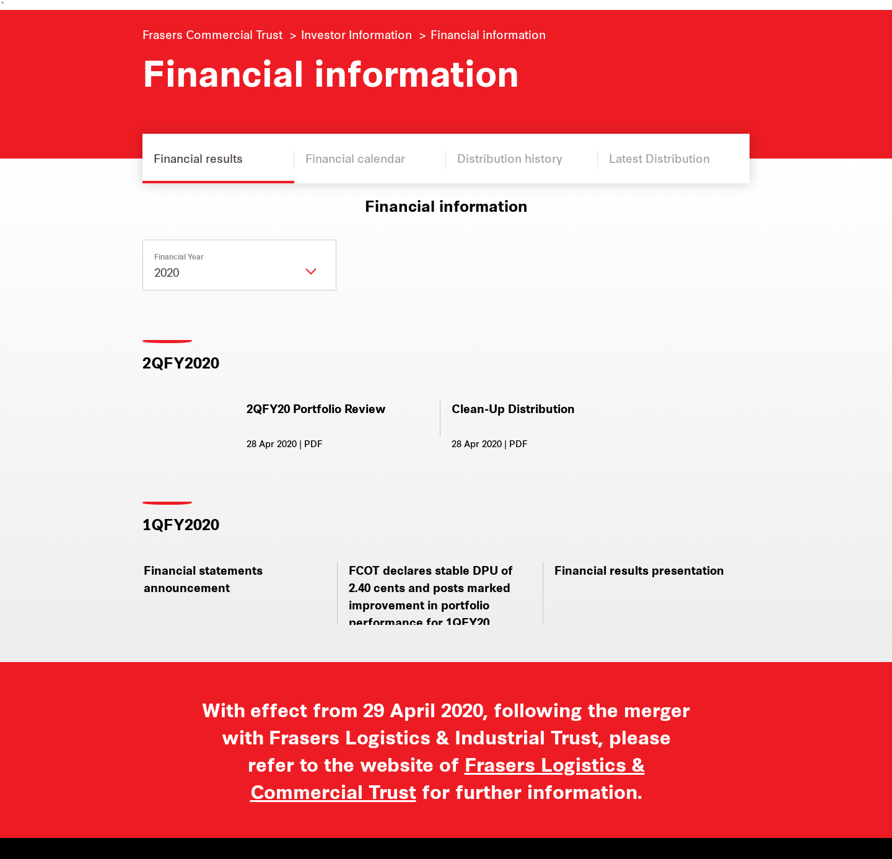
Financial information (488, 34)
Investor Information (356, 34)
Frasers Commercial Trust (212, 34)
